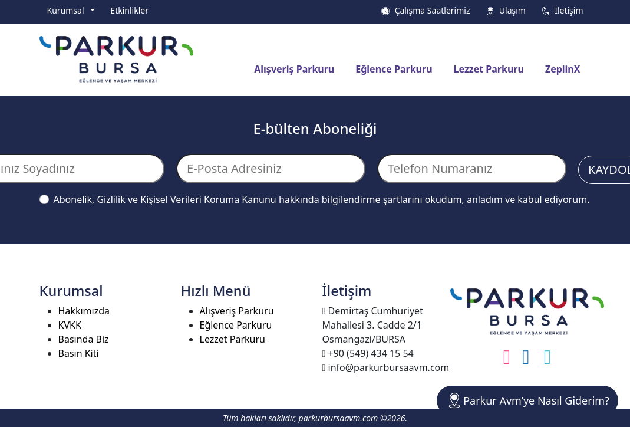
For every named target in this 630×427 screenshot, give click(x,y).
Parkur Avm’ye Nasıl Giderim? (527, 400)
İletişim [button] (562, 10)
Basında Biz (83, 339)
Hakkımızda (84, 310)
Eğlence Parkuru (393, 69)
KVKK (69, 324)
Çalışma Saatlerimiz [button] (425, 10)
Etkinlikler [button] (129, 10)
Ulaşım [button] (506, 10)
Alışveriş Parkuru (294, 69)
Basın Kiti (78, 353)
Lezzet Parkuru (489, 69)
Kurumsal (67, 10)
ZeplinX (562, 69)
